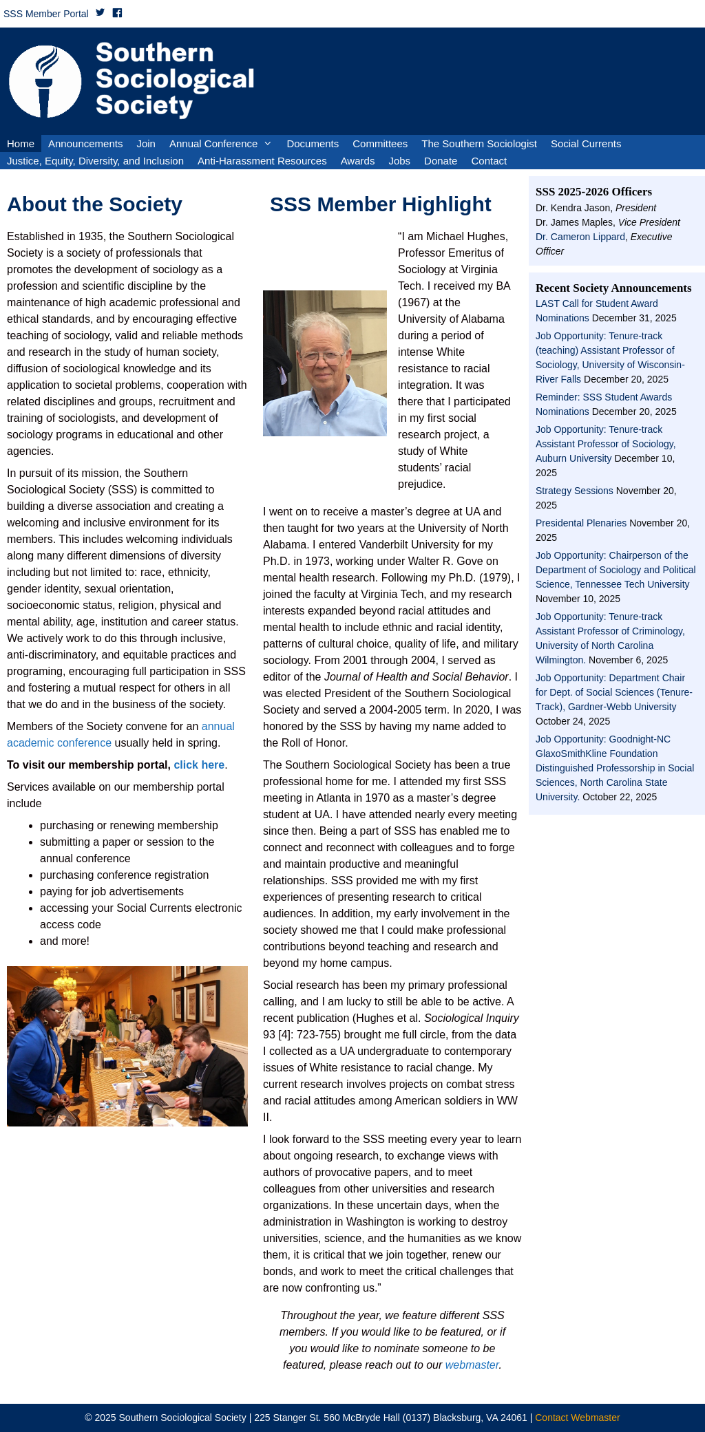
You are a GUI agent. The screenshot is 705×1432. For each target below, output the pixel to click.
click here (197, 765)
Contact (489, 161)
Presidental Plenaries (581, 522)
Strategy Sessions (574, 490)
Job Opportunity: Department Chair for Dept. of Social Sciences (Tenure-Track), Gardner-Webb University (614, 692)
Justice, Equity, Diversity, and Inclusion (95, 161)
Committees (380, 143)
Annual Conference (224, 143)
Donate (440, 161)
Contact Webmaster (577, 1417)
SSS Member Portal (46, 13)
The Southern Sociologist (479, 143)
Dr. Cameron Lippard (580, 236)
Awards (358, 161)
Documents (312, 143)
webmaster (472, 1365)
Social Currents (586, 143)
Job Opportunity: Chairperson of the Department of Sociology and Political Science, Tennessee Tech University (616, 570)
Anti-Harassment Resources (262, 161)
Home (20, 143)
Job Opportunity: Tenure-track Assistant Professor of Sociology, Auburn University (606, 444)
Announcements (85, 143)
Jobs (399, 161)
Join (146, 143)
